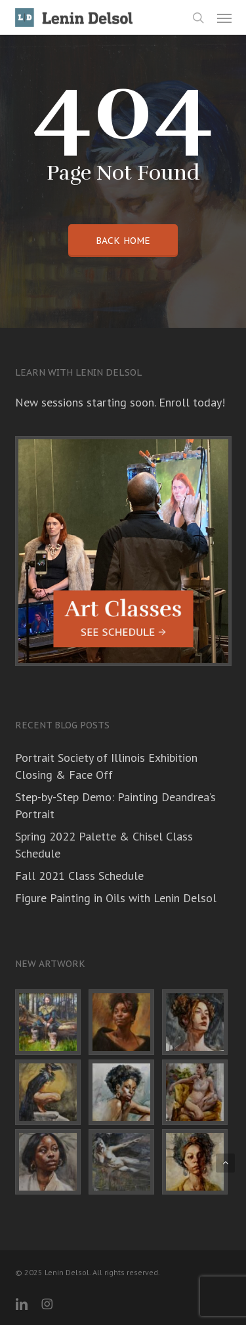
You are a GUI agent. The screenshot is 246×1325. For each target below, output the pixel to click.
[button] (224, 17)
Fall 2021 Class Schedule (79, 875)
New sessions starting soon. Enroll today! (120, 402)
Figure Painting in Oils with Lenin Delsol (115, 897)
